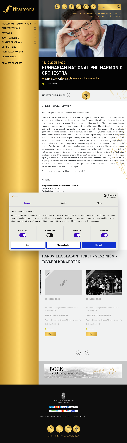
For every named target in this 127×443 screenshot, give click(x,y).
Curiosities (102, 16)
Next (87, 353)
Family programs (11, 28)
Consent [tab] (27, 203)
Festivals (7, 33)
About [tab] (99, 203)
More (47, 336)
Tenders (117, 16)
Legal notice (79, 416)
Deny (28, 245)
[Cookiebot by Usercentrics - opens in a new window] (105, 196)
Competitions (9, 47)
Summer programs (12, 42)
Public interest (47, 416)
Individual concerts (12, 51)
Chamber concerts (12, 63)
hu (93, 6)
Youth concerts (10, 37)
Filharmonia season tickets (16, 23)
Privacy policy (64, 416)
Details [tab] (64, 203)
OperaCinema (9, 56)
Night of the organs (83, 13)
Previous (78, 353)
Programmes (104, 13)
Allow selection (63, 245)
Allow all (98, 245)
